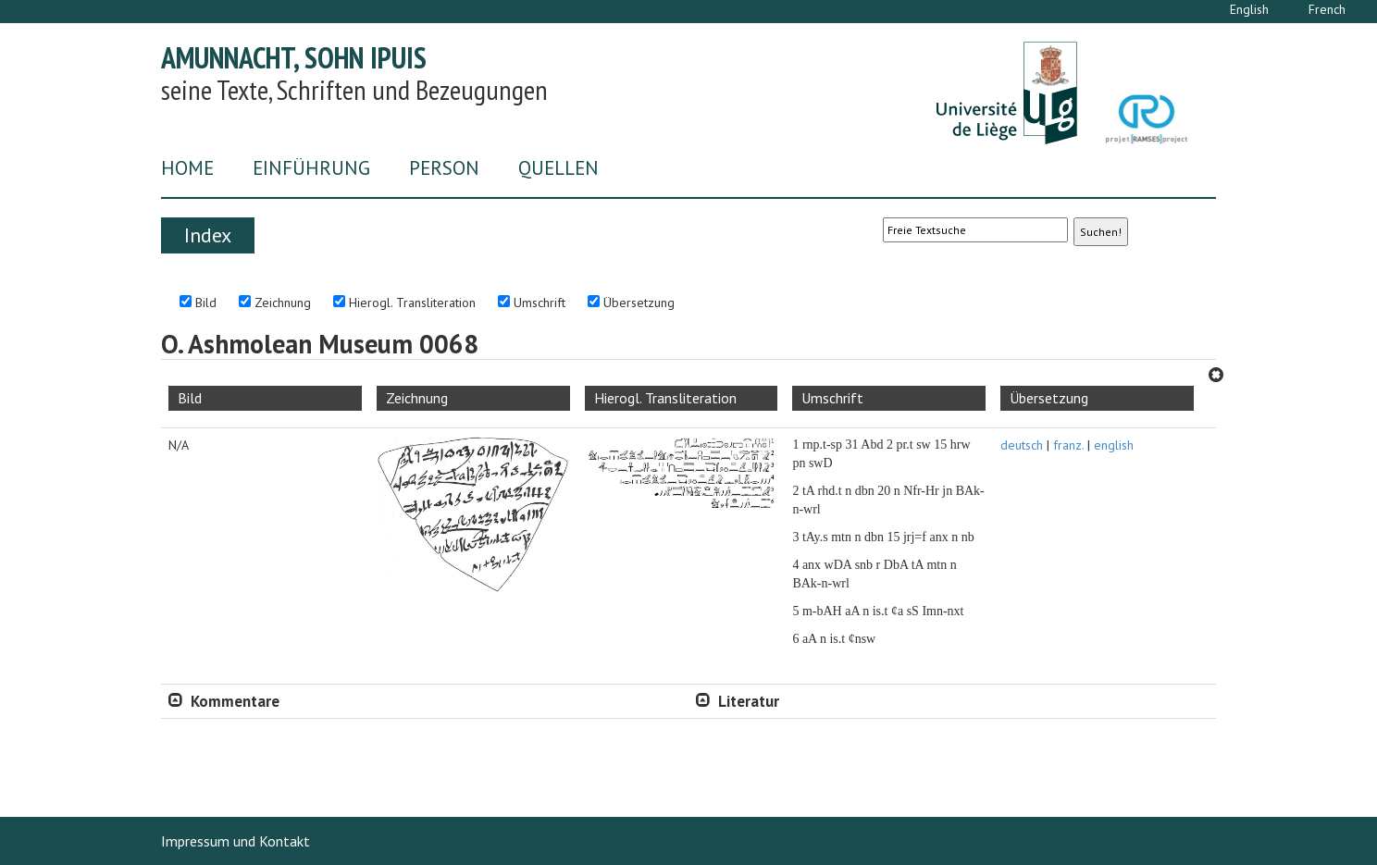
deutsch (1021, 445)
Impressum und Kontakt (235, 841)
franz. (1068, 445)
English (1249, 9)
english (1114, 445)
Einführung (311, 167)
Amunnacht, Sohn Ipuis (294, 57)
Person (444, 167)
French (1327, 9)
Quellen (558, 167)
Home (187, 167)
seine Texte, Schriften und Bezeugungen (354, 89)
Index (207, 235)
